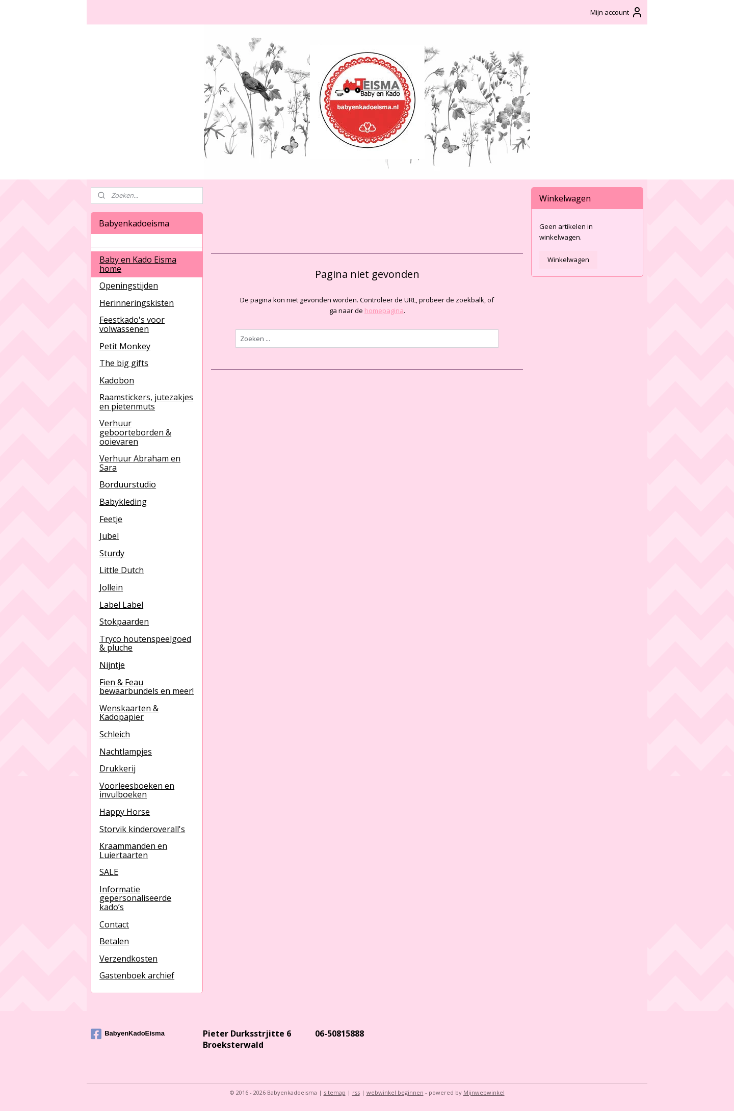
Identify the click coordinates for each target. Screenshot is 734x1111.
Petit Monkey (124, 346)
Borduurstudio (127, 484)
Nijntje (112, 664)
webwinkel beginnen (395, 1092)
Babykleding (123, 501)
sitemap (335, 1092)
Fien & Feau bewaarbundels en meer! (146, 687)
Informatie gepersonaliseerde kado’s (135, 898)
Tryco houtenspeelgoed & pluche (145, 643)
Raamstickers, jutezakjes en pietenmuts (146, 402)
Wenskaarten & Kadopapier (129, 713)
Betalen (114, 941)
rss (356, 1092)
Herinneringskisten (136, 302)
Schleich (114, 734)
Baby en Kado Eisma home (137, 264)
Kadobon (116, 380)
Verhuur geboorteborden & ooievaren (135, 432)
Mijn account (616, 12)
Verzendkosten (128, 958)
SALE (108, 871)
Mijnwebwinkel (484, 1092)
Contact (114, 924)
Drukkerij (117, 768)
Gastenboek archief (136, 975)
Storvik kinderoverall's (142, 829)
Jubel (109, 535)
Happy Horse (124, 811)
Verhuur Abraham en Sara (139, 463)
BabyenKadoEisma (128, 1034)
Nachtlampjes (125, 751)
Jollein (111, 587)
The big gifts (123, 363)
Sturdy (111, 553)
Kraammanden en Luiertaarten (133, 850)
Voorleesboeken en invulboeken (136, 790)
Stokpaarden (124, 621)
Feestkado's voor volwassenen (132, 324)
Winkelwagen (568, 259)
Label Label (121, 604)
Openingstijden (128, 285)
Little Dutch (121, 570)
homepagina (383, 310)
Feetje (110, 519)
